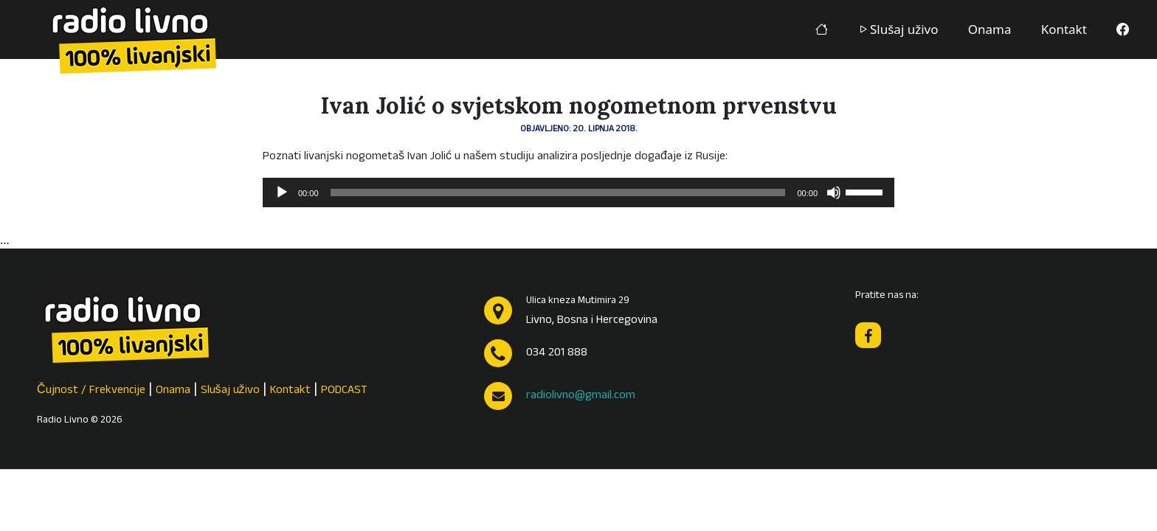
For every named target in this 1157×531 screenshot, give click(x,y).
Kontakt (1064, 29)
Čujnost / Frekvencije (91, 390)
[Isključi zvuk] (833, 192)
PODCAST (344, 390)
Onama (990, 29)
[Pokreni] (281, 192)
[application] (578, 192)
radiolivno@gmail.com (580, 396)
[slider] (558, 192)
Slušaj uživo (898, 29)
